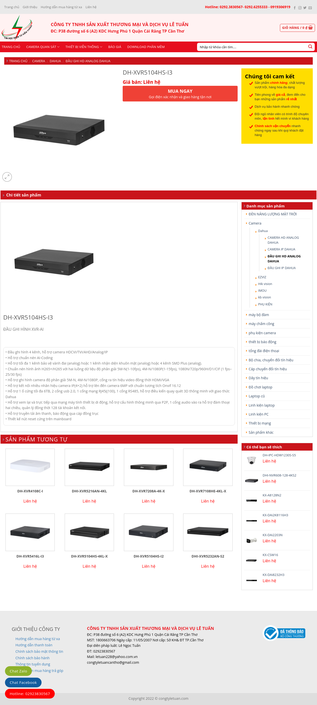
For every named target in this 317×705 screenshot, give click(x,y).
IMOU (262, 290)
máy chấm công (261, 323)
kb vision (264, 297)
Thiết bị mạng (260, 423)
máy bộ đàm (259, 314)
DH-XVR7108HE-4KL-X (208, 491)
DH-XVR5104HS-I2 (149, 556)
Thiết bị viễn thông (83, 47)
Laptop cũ (257, 396)
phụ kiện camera (262, 332)
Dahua (55, 61)
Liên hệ (91, 7)
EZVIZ (262, 277)
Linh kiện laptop (262, 405)
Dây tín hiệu (258, 378)
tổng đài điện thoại (264, 350)
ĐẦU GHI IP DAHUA (282, 268)
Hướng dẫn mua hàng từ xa (61, 7)
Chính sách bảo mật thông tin (39, 651)
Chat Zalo (18, 670)
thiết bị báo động (262, 341)
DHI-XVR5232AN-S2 (208, 556)
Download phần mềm (146, 47)
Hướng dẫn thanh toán (33, 645)
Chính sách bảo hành (32, 658)
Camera (38, 61)
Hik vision (265, 284)
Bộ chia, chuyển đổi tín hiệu (271, 360)
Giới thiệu (30, 7)
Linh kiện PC (259, 414)
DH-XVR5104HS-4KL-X (89, 556)
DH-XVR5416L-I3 (30, 556)
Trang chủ (11, 7)
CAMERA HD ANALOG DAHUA (283, 240)
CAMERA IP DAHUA (281, 249)
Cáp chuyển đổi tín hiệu (268, 369)
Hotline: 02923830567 (30, 693)
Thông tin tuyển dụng (32, 664)
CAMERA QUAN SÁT (42, 47)
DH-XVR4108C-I (30, 491)
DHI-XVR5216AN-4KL (89, 491)
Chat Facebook (23, 682)
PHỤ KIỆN (265, 304)
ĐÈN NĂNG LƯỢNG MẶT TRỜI (273, 214)
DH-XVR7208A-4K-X (148, 491)
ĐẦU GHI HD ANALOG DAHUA (88, 61)
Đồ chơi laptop (260, 387)
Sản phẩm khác (261, 432)
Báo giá (114, 47)
